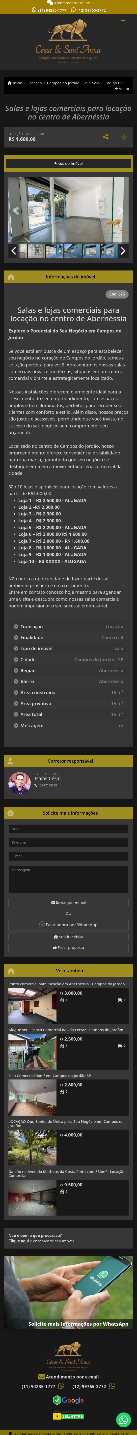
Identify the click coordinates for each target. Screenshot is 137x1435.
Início (14, 82)
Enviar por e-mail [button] (68, 902)
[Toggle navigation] (123, 21)
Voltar (122, 88)
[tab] (24, 163)
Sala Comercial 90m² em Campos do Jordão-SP (49, 1075)
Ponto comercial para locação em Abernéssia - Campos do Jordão (66, 983)
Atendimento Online (68, 2)
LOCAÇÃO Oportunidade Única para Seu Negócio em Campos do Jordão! (66, 1123)
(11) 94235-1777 (52, 10)
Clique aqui (18, 1240)
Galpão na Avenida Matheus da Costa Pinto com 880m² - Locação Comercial (66, 1173)
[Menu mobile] (68, 42)
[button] (17, 211)
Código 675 (115, 82)
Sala (95, 82)
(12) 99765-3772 (92, 10)
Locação (34, 82)
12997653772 (45, 785)
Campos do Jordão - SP (67, 82)
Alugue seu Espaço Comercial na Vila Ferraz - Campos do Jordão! (65, 1029)
